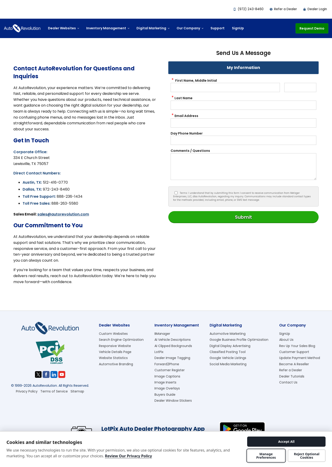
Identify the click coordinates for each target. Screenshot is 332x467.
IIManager (162, 333)
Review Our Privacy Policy (128, 455)
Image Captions (167, 376)
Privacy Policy (27, 391)
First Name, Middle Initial (194, 80)
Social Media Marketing (228, 364)
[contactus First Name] (225, 87)
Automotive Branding (116, 364)
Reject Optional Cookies (307, 456)
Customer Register (169, 370)
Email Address (184, 116)
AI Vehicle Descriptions (172, 339)
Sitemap (77, 391)
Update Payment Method (299, 358)
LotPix (158, 352)
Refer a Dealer (283, 9)
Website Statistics (113, 358)
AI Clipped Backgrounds (173, 346)
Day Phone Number (187, 133)
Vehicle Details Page (115, 352)
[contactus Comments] (243, 166)
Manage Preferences (266, 456)
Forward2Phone (166, 364)
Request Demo (311, 28)
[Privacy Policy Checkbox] (176, 192)
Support (217, 28)
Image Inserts (165, 382)
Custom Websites (113, 333)
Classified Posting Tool (228, 352)
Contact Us (288, 382)
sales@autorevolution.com (63, 214)
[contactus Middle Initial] (300, 87)
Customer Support (294, 352)
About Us (286, 339)
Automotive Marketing (228, 333)
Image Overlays (167, 388)
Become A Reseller (294, 364)
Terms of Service (54, 391)
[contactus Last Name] (243, 105)
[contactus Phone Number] (243, 140)
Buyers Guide (164, 394)
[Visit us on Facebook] (46, 374)
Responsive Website (115, 346)
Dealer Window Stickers (173, 400)
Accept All (286, 441)
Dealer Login (315, 9)
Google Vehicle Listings (228, 358)
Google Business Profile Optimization (239, 339)
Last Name (182, 98)
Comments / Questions (190, 151)
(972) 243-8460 (248, 9)
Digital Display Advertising (230, 346)
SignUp (238, 28)
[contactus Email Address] (243, 123)
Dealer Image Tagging (172, 358)
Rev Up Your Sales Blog (297, 346)
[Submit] (243, 217)
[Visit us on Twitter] (38, 374)
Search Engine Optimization (121, 339)
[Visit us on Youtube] (61, 374)
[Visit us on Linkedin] (53, 374)
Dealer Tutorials (291, 376)
